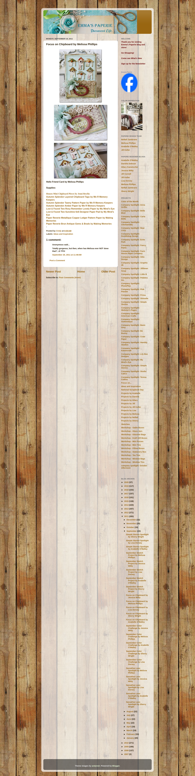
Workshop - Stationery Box (133, 452)
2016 (126, 497)
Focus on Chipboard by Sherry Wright (137, 614)
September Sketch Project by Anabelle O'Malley (136, 580)
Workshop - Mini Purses (132, 441)
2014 (126, 505)
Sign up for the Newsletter (133, 64)
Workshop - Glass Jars (131, 431)
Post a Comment (57, 260)
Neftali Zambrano (129, 139)
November (132, 523)
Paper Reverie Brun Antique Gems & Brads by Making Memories (79, 224)
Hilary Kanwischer (129, 167)
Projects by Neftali (129, 417)
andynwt (96, 766)
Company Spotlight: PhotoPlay (130, 284)
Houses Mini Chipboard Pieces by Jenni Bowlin (68, 194)
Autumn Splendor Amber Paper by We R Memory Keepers (75, 206)
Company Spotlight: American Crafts (130, 314)
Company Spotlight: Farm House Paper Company (133, 252)
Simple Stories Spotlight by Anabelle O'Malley (137, 548)
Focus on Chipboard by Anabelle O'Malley (137, 621)
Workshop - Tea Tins (130, 455)
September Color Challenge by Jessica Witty (137, 628)
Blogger (116, 766)
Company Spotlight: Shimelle (134, 298)
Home (81, 271)
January (131, 738)
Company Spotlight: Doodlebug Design (130, 235)
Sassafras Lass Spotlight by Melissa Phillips (136, 670)
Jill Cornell (126, 174)
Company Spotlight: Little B (134, 274)
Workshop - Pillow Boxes (132, 448)
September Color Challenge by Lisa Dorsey (135, 662)
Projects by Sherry (129, 421)
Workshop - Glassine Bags (133, 434)
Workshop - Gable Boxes (132, 428)
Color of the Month (130, 201)
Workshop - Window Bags (133, 459)
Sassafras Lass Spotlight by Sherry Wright (136, 704)
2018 (126, 490)
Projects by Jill (128, 403)
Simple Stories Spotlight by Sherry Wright (137, 535)
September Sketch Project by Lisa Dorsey (134, 572)
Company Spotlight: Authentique (130, 320)
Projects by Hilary (129, 400)
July (129, 715)
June (129, 719)
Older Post (108, 271)
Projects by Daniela (130, 397)
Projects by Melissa (130, 414)
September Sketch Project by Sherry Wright (135, 589)
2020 (126, 482)
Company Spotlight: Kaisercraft (130, 349)
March (130, 730)
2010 (126, 743)
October (131, 527)
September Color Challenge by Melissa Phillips (137, 636)
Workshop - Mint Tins (131, 445)
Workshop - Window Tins (132, 462)
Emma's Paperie (126, 72)
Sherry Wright (127, 191)
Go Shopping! (127, 53)
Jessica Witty (127, 170)
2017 (126, 494)
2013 (126, 509)
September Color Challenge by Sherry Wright (136, 653)
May (129, 723)
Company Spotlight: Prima (133, 295)
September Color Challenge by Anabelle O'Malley (137, 645)
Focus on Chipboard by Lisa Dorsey (137, 608)
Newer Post (53, 271)
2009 (126, 747)
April (129, 727)
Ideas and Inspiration (63, 234)
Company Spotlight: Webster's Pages (130, 309)
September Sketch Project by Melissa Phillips (135, 555)
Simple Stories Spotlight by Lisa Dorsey (137, 541)
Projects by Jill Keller (131, 407)
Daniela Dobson (128, 164)
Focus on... (126, 383)
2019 (126, 486)
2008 (126, 750)
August (130, 711)
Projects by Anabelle (130, 393)
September (132, 531)
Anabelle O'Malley (129, 146)
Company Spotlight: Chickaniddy (130, 223)
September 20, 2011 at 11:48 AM (67, 255)
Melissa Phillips (128, 143)
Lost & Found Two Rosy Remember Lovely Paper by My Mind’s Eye (80, 209)
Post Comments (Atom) (70, 277)
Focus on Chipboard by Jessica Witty (137, 596)
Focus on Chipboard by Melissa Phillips (137, 602)
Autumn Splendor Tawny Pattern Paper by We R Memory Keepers (79, 203)
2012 (126, 512)
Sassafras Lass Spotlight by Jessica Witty (136, 679)
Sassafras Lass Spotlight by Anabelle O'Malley (137, 695)
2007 (126, 754)
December (132, 520)
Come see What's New (131, 58)
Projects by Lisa (128, 410)
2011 (126, 516)
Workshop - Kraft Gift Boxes (134, 438)
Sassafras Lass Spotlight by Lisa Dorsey (135, 687)
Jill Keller (125, 150)
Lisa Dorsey (126, 181)
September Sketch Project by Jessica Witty (135, 563)
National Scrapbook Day (132, 390)
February (131, 734)
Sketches (125, 424)
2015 (126, 501)
